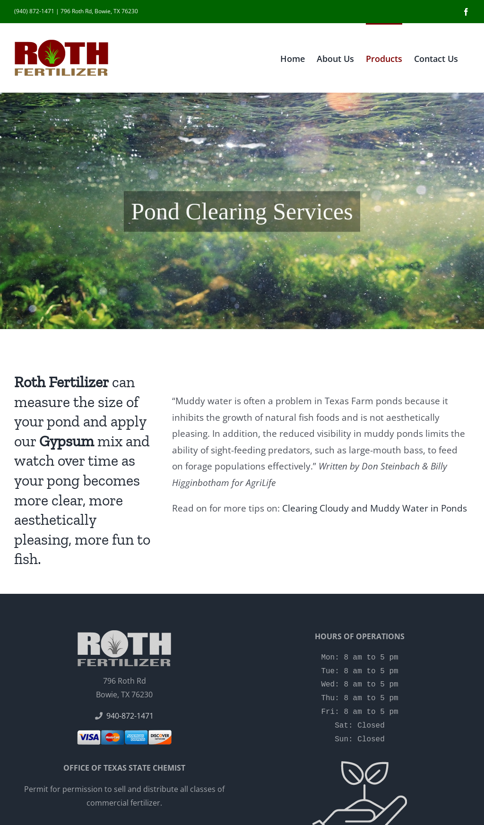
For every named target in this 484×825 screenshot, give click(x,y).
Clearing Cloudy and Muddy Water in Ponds (374, 508)
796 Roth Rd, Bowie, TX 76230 (99, 11)
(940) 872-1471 (34, 11)
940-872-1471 (130, 716)
